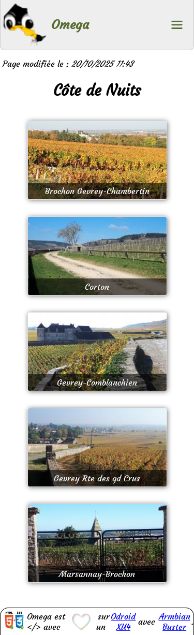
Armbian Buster (174, 621)
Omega (70, 25)
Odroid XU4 (123, 621)
